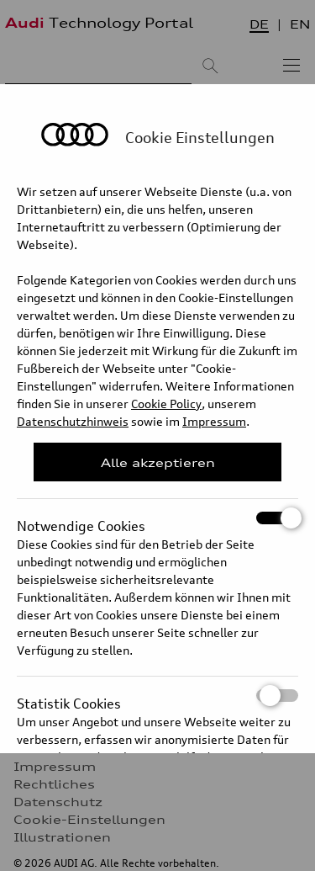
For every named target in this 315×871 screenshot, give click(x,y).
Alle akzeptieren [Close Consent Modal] (158, 462)
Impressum (214, 421)
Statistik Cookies (157, 695)
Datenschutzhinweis (73, 421)
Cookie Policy (166, 403)
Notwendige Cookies (157, 518)
